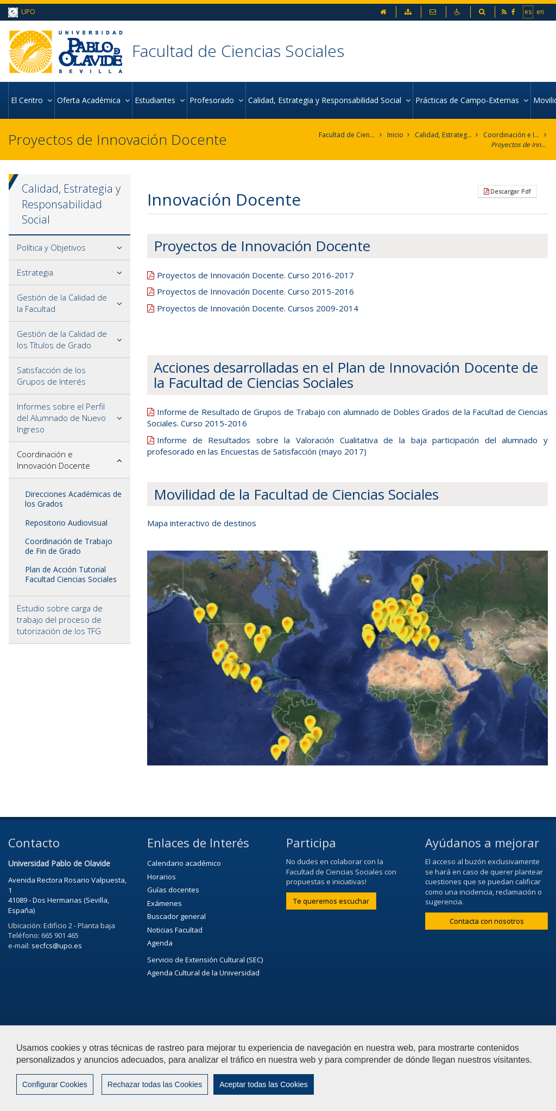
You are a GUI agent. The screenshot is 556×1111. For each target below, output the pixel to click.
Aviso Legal (317, 1045)
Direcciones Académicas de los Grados (73, 499)
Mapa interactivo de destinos (201, 523)
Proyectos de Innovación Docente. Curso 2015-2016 (255, 291)
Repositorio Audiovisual (66, 523)
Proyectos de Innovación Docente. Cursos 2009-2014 (257, 308)
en (540, 11)
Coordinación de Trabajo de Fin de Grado (68, 546)
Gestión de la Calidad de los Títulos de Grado (62, 339)
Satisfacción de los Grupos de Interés (51, 376)
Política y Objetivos (51, 247)
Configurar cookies (53, 1097)
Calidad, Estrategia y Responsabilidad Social (443, 134)
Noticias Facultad (175, 930)
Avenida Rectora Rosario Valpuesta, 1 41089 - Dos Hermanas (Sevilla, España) (67, 895)
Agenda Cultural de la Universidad (203, 973)
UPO (21, 12)
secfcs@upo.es (56, 945)
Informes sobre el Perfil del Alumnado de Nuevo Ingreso (61, 418)
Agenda (160, 943)
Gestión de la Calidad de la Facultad (62, 303)
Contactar (259, 1045)
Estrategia (35, 272)
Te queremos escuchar (331, 901)
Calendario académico (184, 863)
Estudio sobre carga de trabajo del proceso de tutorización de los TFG (60, 619)
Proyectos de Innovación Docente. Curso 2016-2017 (255, 275)
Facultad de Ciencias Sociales (238, 51)
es (528, 11)
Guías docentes (173, 890)
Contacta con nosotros (487, 921)
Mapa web (31, 1071)
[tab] (69, 247)
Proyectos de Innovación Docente (519, 144)
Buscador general (176, 916)
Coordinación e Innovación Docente (511, 134)
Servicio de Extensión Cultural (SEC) (205, 960)
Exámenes (164, 903)
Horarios (161, 877)
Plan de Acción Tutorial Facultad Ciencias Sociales (71, 574)
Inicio (395, 134)
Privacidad (376, 1045)
